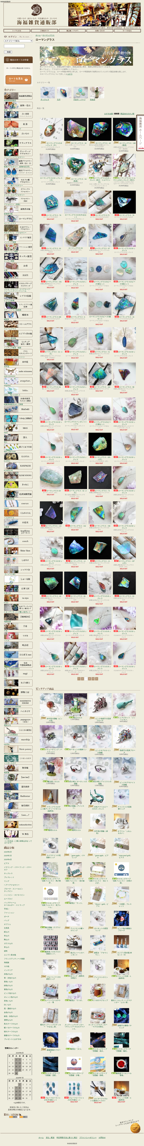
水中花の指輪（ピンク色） (51, 707)
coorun (18, 504)
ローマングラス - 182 (100, 375)
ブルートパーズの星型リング (50, 969)
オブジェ (7, 924)
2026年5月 (8, 856)
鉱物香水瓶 (18, 210)
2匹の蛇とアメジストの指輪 (100, 771)
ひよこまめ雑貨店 (18, 731)
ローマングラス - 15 (100, 549)
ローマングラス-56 (51, 375)
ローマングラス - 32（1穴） (51, 341)
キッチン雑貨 (18, 257)
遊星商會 (18, 787)
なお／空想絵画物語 (18, 665)
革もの (6, 947)
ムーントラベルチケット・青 (51, 993)
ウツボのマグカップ (98, 992)
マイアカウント (17, 36)
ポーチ (6, 917)
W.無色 (18, 834)
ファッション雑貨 (18, 247)
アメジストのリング (98, 969)
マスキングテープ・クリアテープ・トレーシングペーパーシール (18, 286)
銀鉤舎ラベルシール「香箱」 (121, 1066)
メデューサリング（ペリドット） (51, 739)
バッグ (6, 920)
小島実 (18, 523)
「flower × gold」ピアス (97, 897)
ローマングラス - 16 (124, 305)
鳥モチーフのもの (11, 1024)
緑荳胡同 (18, 806)
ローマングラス (18, 219)
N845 (18, 429)
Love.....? (18, 816)
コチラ (70, 74)
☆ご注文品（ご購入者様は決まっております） (18, 842)
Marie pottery (18, 750)
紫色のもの (8, 989)
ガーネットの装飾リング (75, 739)
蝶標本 (18, 315)
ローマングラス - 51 (100, 340)
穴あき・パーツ (81, 90)
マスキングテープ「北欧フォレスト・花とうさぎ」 (98, 873)
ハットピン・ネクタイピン (14, 895)
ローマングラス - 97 (100, 236)
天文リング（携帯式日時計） (74, 969)
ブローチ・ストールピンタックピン (13, 890)
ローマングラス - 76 (124, 203)
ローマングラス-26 (51, 479)
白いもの (7, 1005)
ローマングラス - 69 (51, 584)
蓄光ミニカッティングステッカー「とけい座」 (121, 993)
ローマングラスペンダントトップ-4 (75, 411)
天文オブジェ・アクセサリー (18, 229)
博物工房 (18, 693)
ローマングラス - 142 (75, 514)
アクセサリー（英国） (18, 200)
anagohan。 (18, 381)
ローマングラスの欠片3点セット (75, 204)
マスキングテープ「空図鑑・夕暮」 (74, 1066)
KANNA (18, 457)
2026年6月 (8, 852)
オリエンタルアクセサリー (18, 191)
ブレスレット (9, 877)
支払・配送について (44, 30)
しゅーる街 (18, 580)
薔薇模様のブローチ (50, 1042)
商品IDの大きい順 (127, 114)
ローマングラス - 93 (124, 584)
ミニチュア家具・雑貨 (18, 344)
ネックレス (8, 873)
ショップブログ (72, 30)
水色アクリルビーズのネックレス (98, 799)
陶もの (6, 940)
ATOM (23, 1117)
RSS (13, 1117)
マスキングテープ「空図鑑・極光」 (121, 1042)
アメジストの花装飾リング (121, 799)
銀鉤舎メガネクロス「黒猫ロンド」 (51, 945)
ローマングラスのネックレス (124, 237)
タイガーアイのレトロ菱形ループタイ (98, 1091)
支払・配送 (50, 1138)
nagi (18, 674)
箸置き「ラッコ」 (74, 895)
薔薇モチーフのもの (11, 1035)
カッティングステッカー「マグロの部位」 (97, 1018)
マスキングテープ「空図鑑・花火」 (98, 1042)
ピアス (6, 863)
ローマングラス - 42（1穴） (75, 480)
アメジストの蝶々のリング (74, 921)
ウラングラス (18, 144)
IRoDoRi (18, 410)
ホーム (17, 30)
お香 (18, 266)
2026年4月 (8, 859)
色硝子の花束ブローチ (124, 739)
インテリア (8, 970)
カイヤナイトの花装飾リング (50, 848)
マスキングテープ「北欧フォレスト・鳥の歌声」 (50, 873)
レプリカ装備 (18, 296)
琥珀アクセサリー (18, 172)
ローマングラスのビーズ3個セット (100, 271)
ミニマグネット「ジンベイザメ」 (124, 707)
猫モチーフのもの (11, 1032)
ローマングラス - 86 (75, 584)
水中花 (18, 362)
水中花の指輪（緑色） (98, 824)
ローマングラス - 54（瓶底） (75, 168)
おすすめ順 (108, 114)
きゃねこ (18, 485)
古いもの (18, 134)
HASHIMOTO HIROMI (18, 702)
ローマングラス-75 (100, 203)
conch (18, 542)
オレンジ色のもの (11, 997)
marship (18, 740)
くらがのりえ (18, 514)
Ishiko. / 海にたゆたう (18, 391)
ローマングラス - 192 (51, 270)
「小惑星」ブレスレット (121, 897)
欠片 (64, 90)
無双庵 (18, 768)
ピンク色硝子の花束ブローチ (100, 707)
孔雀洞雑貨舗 (18, 495)
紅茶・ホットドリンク (18, 125)
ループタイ (8, 899)
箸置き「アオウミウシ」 (98, 945)
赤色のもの (8, 974)
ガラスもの (8, 943)
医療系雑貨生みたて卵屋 (18, 400)
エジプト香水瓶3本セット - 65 (121, 945)
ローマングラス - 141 (51, 514)
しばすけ (18, 561)
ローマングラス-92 (75, 236)
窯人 (18, 438)
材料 (5, 951)
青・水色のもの (10, 978)
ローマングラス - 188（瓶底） (124, 132)
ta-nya (18, 598)
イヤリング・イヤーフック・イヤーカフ (18, 868)
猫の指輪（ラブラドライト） (51, 920)
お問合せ (100, 30)
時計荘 (18, 646)
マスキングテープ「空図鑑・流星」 (50, 1066)
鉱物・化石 (18, 106)
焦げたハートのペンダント (74, 945)
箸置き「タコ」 (74, 1041)
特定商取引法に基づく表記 (67, 1138)
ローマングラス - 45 (100, 131)
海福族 (6, 962)
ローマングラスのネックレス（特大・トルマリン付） (100, 168)
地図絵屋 (18, 617)
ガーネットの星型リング (98, 921)
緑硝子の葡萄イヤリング (121, 1018)
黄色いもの (8, 982)
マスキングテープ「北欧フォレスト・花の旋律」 (74, 873)
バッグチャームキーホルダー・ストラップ (14, 904)
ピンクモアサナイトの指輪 (100, 739)
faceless (18, 825)
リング (6, 881)
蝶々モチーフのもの (11, 1028)
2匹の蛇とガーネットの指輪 (75, 771)
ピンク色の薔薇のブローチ (121, 921)
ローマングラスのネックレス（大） (51, 132)
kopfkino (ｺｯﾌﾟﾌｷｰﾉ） (18, 532)
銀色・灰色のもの (11, 1016)
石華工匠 (18, 589)
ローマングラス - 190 (100, 514)
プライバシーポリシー (88, 1138)
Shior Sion (18, 551)
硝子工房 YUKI (18, 447)
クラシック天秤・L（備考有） (121, 969)
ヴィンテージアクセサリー (18, 153)
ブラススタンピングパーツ (18, 353)
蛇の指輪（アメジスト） (74, 799)
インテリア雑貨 (18, 238)
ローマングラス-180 (51, 305)
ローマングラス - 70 (51, 203)
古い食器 (18, 115)
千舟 (18, 627)
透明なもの (8, 1020)
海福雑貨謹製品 (18, 96)
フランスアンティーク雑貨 (14, 959)
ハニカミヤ (18, 712)
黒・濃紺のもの (10, 1009)
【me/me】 (18, 778)
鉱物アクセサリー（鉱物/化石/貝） (18, 162)
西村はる (18, 721)
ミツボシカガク (18, 759)
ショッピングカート (127, 30)
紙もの (6, 932)
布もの (6, 936)
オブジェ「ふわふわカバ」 (121, 824)
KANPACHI (18, 466)
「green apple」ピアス (97, 848)
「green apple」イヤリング (74, 848)
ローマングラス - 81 (51, 236)
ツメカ (18, 636)
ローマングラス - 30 (75, 131)
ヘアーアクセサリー (11, 885)
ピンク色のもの (10, 993)
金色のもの (8, 1012)
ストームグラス (18, 325)
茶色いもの (8, 1001)
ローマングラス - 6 (75, 305)
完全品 (97, 90)
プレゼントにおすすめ (12, 1039)
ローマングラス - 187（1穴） (124, 550)
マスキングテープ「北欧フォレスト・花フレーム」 (50, 897)
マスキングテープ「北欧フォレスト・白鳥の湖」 (121, 873)
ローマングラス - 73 (100, 479)
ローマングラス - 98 (124, 375)
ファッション (9, 913)
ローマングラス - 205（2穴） (100, 446)
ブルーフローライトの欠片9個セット (74, 1091)
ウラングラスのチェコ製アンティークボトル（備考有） (50, 800)
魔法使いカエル (51, 770)
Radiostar (18, 797)
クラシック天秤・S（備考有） (121, 1091)
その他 (6, 966)
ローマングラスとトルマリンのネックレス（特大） (124, 167)
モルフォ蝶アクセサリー (18, 181)
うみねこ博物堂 (18, 419)
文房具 (18, 276)
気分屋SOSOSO (18, 476)
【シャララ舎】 (18, 570)
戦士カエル (75, 706)
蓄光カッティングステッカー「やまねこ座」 (50, 1018)
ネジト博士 (18, 683)
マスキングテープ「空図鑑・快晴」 (98, 1066)
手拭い (6, 909)
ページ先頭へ (135, 1129)
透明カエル (50, 822)
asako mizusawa (18, 372)
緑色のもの (8, 986)
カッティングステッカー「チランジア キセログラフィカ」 (74, 1019)
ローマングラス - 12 (75, 549)
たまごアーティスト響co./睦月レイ (18, 608)
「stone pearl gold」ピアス (121, 848)
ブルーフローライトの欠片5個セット (51, 1091)
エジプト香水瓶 (18, 334)
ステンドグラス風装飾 (18, 306)
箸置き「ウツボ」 (74, 992)
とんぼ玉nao (18, 655)
